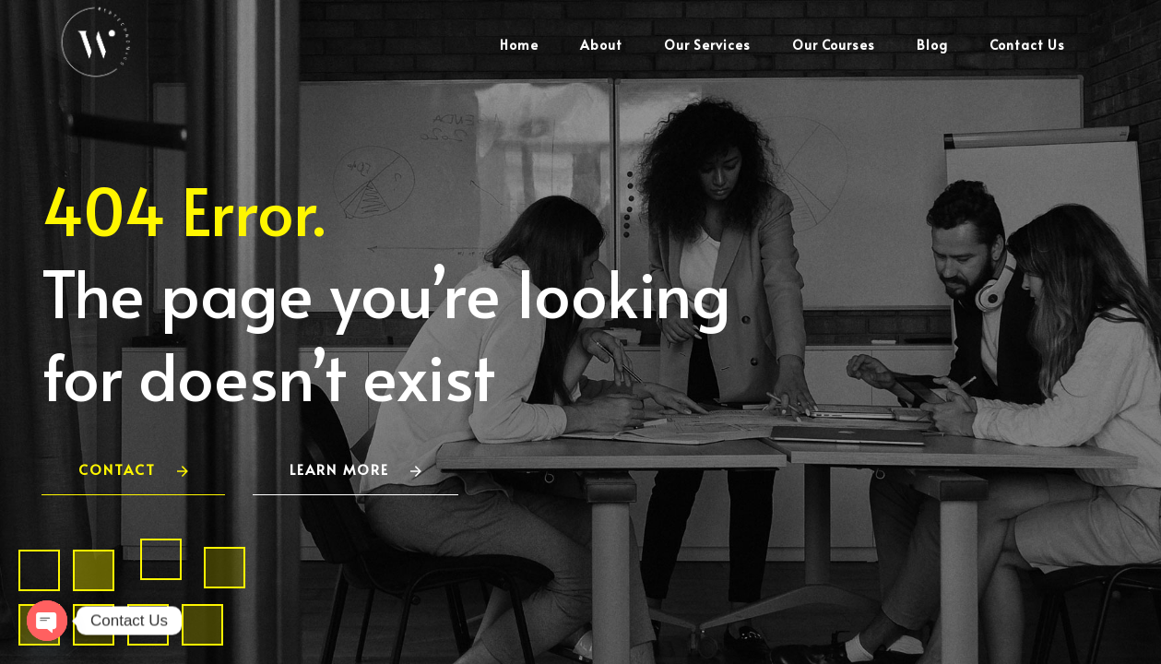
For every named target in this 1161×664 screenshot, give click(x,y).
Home (519, 44)
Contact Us (1027, 44)
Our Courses (833, 44)
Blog (932, 44)
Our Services (707, 44)
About (601, 44)
